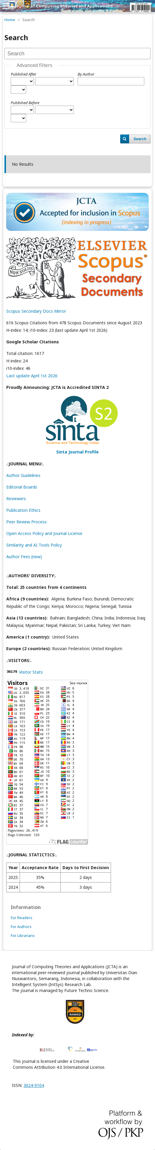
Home (9, 19)
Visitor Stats (31, 672)
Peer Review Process (26, 522)
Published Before (25, 102)
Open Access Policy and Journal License (44, 533)
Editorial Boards (21, 487)
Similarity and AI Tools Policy (34, 545)
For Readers (21, 917)
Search (140, 139)
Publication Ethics (23, 510)
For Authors (21, 926)
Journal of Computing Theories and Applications (64, 6)
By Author (86, 74)
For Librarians (23, 935)
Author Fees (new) (24, 556)
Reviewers (16, 498)
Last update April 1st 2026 (31, 375)
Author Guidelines (23, 475)
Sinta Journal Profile (77, 452)
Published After (23, 74)
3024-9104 (34, 1085)
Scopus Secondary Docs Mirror (36, 311)
